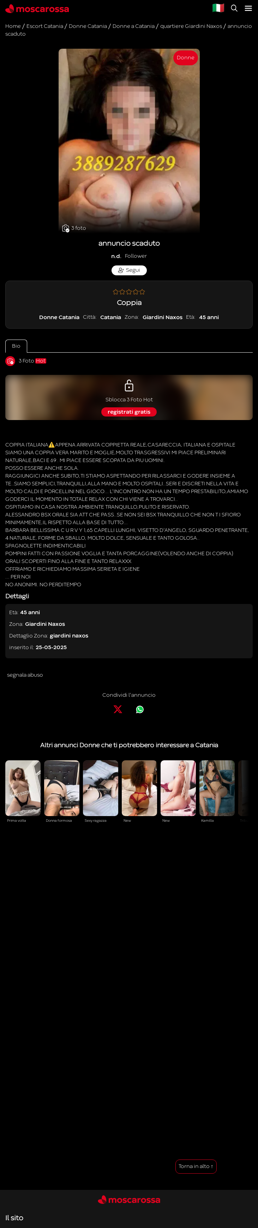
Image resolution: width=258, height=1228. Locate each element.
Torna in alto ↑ (196, 1166)
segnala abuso (25, 675)
